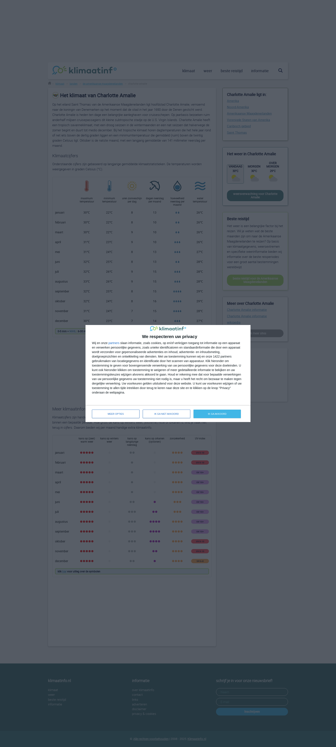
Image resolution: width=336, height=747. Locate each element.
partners (113, 342)
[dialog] (168, 373)
